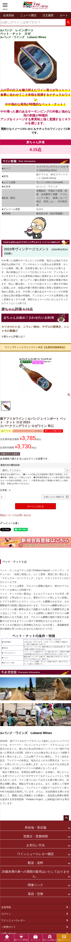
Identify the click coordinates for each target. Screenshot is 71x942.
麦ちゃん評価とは (50, 938)
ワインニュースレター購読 (35, 854)
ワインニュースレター (13, 920)
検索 (68, 22)
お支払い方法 (35, 845)
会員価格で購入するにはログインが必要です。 (25, 458)
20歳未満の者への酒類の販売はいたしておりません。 (35, 874)
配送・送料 (35, 862)
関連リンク (35, 885)
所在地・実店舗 (35, 827)
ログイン (6, 913)
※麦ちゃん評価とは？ (13, 336)
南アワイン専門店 (21, 938)
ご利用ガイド (8, 927)
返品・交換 (35, 893)
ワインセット (35, 938)
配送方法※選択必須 (11, 465)
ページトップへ (66, 818)
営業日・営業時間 (35, 836)
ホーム (7, 938)
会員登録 (6, 907)
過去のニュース (64, 938)
